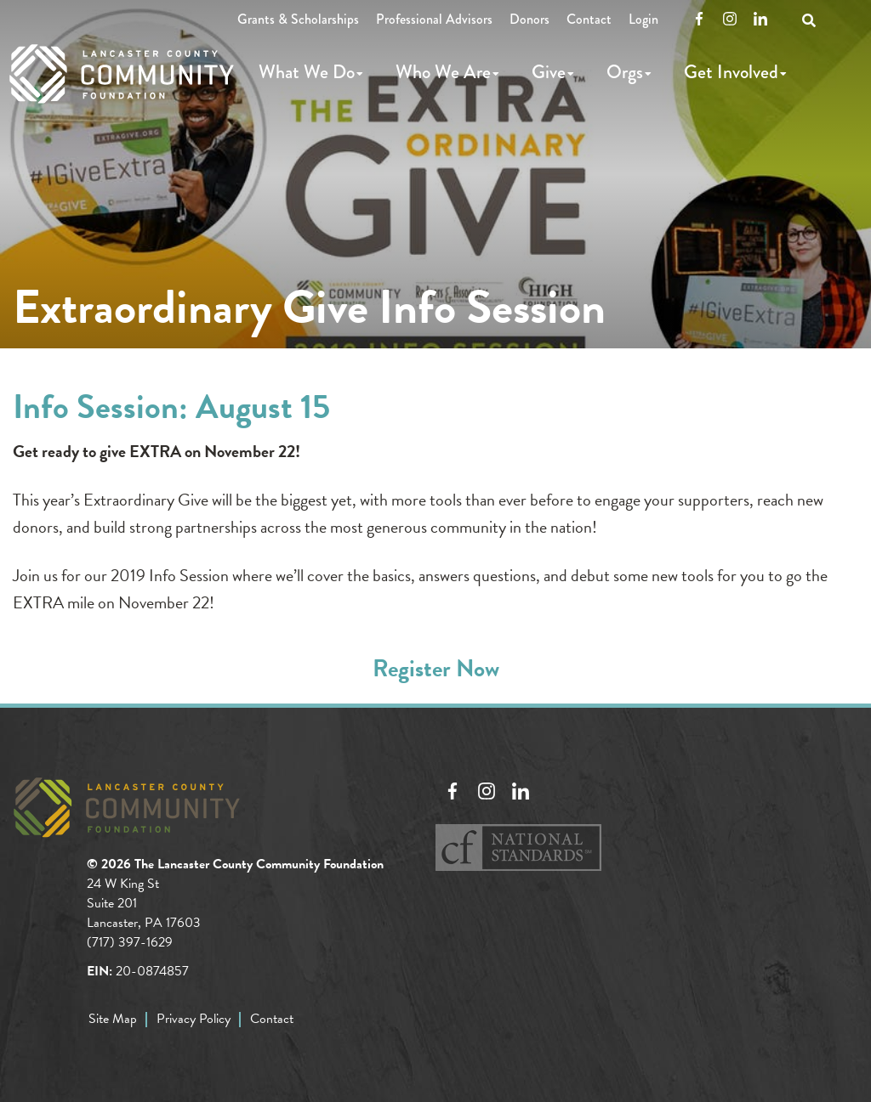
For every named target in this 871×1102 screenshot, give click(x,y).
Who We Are (443, 72)
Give (549, 72)
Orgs (624, 72)
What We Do (307, 72)
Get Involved (731, 72)
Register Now (436, 668)
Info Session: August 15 (171, 406)
